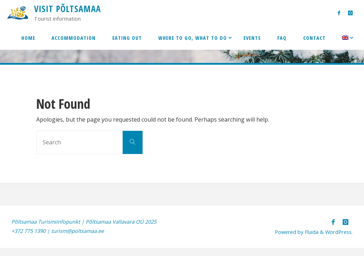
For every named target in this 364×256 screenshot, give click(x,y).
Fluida (310, 231)
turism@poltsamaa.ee (77, 230)
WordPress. (339, 231)
